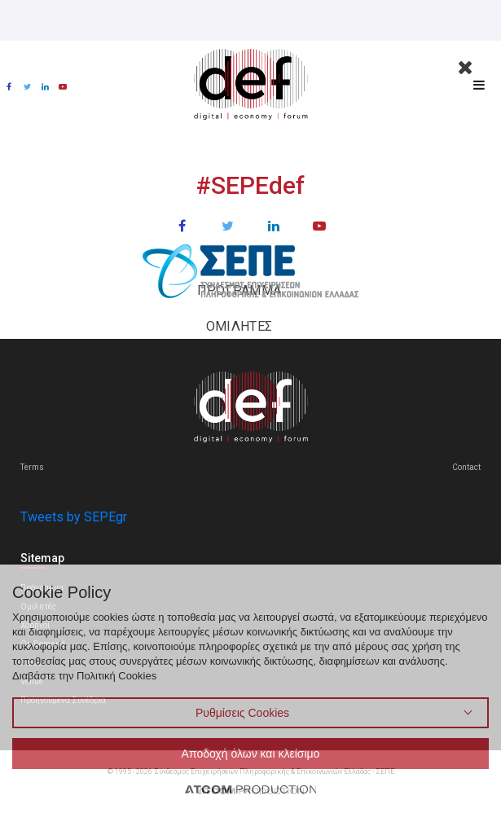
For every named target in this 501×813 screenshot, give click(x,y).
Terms (32, 467)
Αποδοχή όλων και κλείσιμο (251, 753)
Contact (466, 467)
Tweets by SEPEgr (73, 517)
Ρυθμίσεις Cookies (242, 712)
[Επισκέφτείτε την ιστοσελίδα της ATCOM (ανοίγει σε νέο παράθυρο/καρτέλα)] (251, 788)
